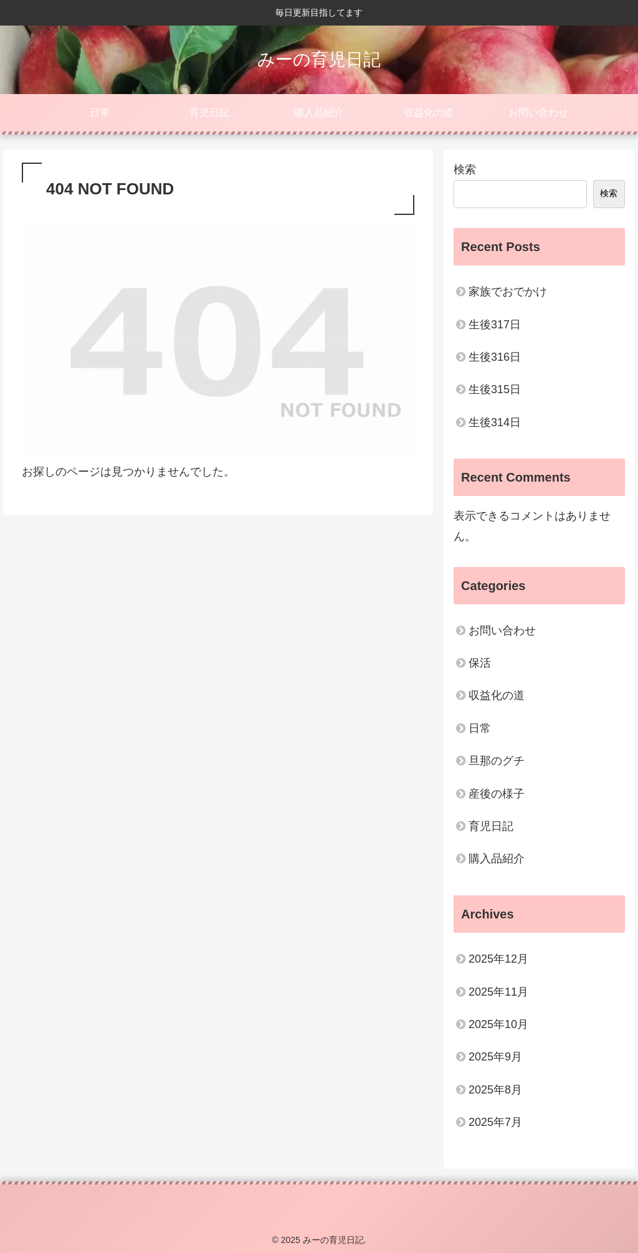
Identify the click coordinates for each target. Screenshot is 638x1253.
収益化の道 (497, 695)
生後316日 (495, 357)
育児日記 (491, 826)
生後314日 (495, 422)
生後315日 (495, 389)
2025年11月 (498, 992)
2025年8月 (495, 1090)
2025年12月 (498, 959)
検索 (465, 169)
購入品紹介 (497, 858)
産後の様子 (497, 794)
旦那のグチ (497, 761)
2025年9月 (495, 1057)
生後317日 (495, 324)
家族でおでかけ (508, 291)
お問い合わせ (502, 630)
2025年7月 (495, 1122)
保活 (480, 663)
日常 (480, 728)
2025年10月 (498, 1024)
